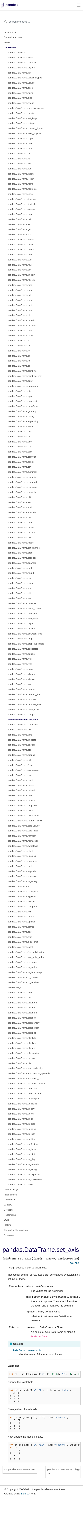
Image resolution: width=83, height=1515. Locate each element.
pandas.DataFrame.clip (19, 446)
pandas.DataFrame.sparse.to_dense (26, 1083)
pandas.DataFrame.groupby (22, 411)
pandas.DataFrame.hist (19, 1063)
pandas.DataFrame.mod (20, 285)
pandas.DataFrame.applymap (23, 386)
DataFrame (10, 47)
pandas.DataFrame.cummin (22, 477)
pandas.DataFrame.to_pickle (22, 1103)
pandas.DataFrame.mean (21, 527)
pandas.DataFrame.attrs (20, 992)
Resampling (10, 1215)
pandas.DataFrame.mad (20, 517)
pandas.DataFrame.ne (19, 360)
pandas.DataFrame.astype (21, 123)
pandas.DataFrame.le (19, 350)
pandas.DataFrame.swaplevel (23, 846)
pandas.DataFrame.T (18, 886)
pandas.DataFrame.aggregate (23, 401)
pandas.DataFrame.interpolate (23, 770)
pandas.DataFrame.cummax (22, 472)
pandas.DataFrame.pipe (20, 391)
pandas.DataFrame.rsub (20, 305)
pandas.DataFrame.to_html (21, 1139)
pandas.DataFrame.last (19, 684)
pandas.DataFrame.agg (20, 396)
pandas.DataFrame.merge (21, 916)
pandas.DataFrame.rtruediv (21, 320)
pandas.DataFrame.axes (20, 88)
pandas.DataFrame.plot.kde (22, 1038)
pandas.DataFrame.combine (22, 371)
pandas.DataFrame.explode (22, 871)
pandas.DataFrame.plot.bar (21, 1007)
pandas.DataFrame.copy (20, 138)
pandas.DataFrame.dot (19, 295)
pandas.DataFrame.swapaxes (23, 861)
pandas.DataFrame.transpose (23, 891)
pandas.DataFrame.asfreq (21, 927)
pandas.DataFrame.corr (20, 451)
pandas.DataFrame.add (20, 254)
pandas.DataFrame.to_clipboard (24, 1174)
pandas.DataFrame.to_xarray (23, 881)
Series (7, 42)
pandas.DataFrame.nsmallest (23, 841)
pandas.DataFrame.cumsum (22, 487)
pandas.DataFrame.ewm (20, 426)
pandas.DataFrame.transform (23, 406)
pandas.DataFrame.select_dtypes (25, 77)
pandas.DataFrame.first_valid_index (26, 952)
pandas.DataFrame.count (20, 462)
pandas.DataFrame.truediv (21, 275)
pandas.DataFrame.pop (20, 214)
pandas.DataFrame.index (20, 57)
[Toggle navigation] (78, 5)
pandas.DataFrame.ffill (19, 760)
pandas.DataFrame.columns (22, 62)
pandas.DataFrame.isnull (20, 780)
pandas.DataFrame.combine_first (25, 376)
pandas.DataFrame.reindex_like (24, 694)
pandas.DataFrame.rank (20, 568)
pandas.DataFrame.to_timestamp (25, 972)
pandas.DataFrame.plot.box (22, 1018)
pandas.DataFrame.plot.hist (22, 1033)
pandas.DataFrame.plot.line (22, 1043)
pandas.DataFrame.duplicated (23, 649)
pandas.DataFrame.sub (20, 259)
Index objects (10, 1194)
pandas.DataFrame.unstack (22, 856)
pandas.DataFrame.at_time (21, 628)
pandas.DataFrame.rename (22, 699)
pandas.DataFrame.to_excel (22, 1129)
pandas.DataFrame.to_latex (22, 1149)
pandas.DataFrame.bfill (19, 750)
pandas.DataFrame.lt (18, 340)
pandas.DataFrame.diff (19, 497)
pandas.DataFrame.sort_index (23, 830)
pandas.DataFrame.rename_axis (24, 704)
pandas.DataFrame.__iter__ (22, 179)
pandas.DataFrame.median (21, 532)
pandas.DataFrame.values (21, 82)
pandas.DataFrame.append (21, 896)
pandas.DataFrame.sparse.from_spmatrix (29, 1073)
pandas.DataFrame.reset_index (24, 709)
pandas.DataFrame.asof (20, 932)
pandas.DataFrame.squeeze (22, 876)
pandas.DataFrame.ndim (20, 93)
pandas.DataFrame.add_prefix (23, 613)
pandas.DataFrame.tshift (20, 947)
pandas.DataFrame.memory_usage (26, 108)
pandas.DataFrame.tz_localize (23, 982)
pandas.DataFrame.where (21, 239)
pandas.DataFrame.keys (20, 194)
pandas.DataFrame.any (20, 441)
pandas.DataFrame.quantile (22, 563)
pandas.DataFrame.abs (20, 431)
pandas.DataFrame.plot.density (24, 1023)
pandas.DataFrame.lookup (21, 209)
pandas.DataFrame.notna (21, 785)
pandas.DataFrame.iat (19, 158)
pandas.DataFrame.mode (21, 542)
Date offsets (10, 1199)
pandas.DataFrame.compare (22, 906)
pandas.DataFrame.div (19, 269)
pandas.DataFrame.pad (20, 795)
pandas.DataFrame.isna (20, 775)
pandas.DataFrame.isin (19, 234)
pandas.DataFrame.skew (20, 583)
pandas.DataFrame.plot (20, 997)
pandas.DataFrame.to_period (23, 967)
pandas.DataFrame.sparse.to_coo (25, 1078)
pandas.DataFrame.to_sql (21, 1119)
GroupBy (8, 1210)
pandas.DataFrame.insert (20, 174)
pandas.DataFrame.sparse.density (25, 1068)
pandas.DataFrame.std (19, 593)
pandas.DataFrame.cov (19, 467)
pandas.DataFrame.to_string (22, 1169)
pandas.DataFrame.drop (20, 638)
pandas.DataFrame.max (20, 522)
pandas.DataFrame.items (20, 184)
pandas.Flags (14, 987)
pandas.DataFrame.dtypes (21, 67)
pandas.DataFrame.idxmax (21, 674)
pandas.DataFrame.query (21, 249)
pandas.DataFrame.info (20, 72)
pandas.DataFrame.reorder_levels (25, 820)
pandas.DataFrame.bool (20, 143)
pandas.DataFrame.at (19, 153)
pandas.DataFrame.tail (19, 219)
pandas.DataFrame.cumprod (22, 482)
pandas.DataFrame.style (20, 1184)
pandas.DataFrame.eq (19, 366)
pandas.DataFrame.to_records (23, 1164)
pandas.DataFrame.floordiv (21, 280)
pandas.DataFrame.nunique (22, 603)
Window (8, 1204)
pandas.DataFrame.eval (20, 502)
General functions (13, 37)
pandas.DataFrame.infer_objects (24, 133)
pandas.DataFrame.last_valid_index (26, 957)
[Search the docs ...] (41, 22)
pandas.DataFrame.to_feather (23, 1144)
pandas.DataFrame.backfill (21, 744)
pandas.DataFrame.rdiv (20, 315)
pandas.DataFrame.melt (20, 866)
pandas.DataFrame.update (21, 921)
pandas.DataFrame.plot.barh (22, 1012)
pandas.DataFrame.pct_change (24, 548)
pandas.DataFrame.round (21, 573)
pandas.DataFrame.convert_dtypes (25, 128)
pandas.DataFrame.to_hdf (21, 1113)
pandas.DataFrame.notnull (21, 790)
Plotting (8, 1225)
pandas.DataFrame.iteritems (22, 189)
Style (6, 1220)
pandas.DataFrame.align (20, 623)
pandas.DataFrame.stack (20, 851)
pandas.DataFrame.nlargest (22, 835)
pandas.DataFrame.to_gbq (21, 1159)
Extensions (9, 1235)
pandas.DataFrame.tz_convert (23, 977)
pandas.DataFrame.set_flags (22, 118)
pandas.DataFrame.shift (20, 937)
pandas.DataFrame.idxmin (21, 679)
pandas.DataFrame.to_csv (21, 1109)
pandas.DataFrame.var (19, 598)
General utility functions (16, 1230)
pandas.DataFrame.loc (19, 163)
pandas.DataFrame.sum (20, 588)
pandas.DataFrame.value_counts (24, 608)
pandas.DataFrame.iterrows (22, 199)
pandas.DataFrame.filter (20, 659)
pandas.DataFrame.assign (21, 901)
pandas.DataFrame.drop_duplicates (26, 643)
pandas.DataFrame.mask (20, 244)
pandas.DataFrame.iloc (19, 168)
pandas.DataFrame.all (19, 436)
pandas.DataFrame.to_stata (22, 1154)
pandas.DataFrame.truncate (22, 740)
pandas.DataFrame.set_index (23, 724)
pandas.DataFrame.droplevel (22, 805)
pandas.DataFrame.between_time (25, 633)
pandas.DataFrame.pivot (20, 810)
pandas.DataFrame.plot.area (22, 1002)
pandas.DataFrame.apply (20, 381)
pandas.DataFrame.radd (20, 300)
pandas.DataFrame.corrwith (22, 457)
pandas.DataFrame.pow (20, 290)
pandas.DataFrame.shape (21, 103)
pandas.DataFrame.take (20, 734)
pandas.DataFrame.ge (19, 356)
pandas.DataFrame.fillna (20, 765)
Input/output (10, 32)
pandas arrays (11, 1189)
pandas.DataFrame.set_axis (23, 719)
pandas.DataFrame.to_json (21, 1134)
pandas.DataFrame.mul (20, 265)
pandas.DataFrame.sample (21, 714)
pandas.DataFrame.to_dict (21, 1124)
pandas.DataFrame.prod (20, 552)
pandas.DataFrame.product (21, 558)
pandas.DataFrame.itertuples (22, 204)
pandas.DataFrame (17, 52)
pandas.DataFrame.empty (21, 113)
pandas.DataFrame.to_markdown (25, 1179)
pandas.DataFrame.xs (19, 224)
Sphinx (25, 1493)
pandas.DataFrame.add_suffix (23, 618)
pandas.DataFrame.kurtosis (22, 512)
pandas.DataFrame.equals (21, 654)
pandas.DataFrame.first (20, 664)
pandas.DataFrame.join (19, 911)
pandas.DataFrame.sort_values (24, 825)
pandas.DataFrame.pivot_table (23, 815)
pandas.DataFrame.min (20, 537)
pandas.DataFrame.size (20, 98)
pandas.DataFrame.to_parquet (23, 1098)
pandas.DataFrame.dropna (21, 755)
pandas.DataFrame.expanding (23, 421)
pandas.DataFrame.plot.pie (21, 1048)
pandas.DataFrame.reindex (21, 689)
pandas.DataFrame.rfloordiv (22, 325)
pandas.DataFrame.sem (20, 578)
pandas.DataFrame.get (19, 229)
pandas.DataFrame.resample (22, 962)
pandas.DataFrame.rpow (20, 335)
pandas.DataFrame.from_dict (22, 1088)
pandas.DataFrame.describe (22, 492)
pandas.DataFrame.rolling (21, 416)
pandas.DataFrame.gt (19, 345)
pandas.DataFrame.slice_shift (23, 942)
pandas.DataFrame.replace (21, 800)
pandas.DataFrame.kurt (20, 507)
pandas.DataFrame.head (20, 148)
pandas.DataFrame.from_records (24, 1093)
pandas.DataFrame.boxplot (21, 1058)
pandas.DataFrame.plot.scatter (23, 1053)
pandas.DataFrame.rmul (20, 310)
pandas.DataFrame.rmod (20, 330)
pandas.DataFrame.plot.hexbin (23, 1028)
